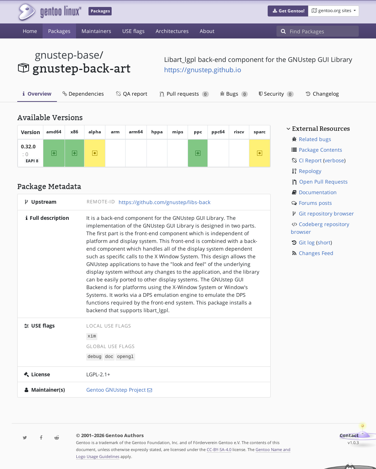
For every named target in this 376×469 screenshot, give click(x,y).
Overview (37, 93)
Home (30, 30)
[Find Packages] (324, 31)
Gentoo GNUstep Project (116, 388)
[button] (288, 10)
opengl (125, 356)
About (207, 30)
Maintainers (96, 30)
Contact (349, 435)
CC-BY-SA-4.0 (219, 448)
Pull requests (184, 93)
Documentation (318, 192)
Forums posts (315, 202)
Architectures (172, 30)
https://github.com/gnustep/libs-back (164, 202)
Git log (307, 242)
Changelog (322, 93)
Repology (310, 170)
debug (95, 356)
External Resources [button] (321, 128)
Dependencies (83, 93)
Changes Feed (316, 253)
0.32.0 (28, 146)
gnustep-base (67, 55)
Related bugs (315, 139)
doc (109, 356)
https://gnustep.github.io (202, 69)
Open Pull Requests (323, 181)
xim (92, 336)
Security (276, 93)
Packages (59, 30)
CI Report (310, 160)
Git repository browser (326, 213)
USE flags (133, 30)
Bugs (234, 93)
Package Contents (320, 149)
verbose (334, 160)
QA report (131, 93)
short (324, 242)
